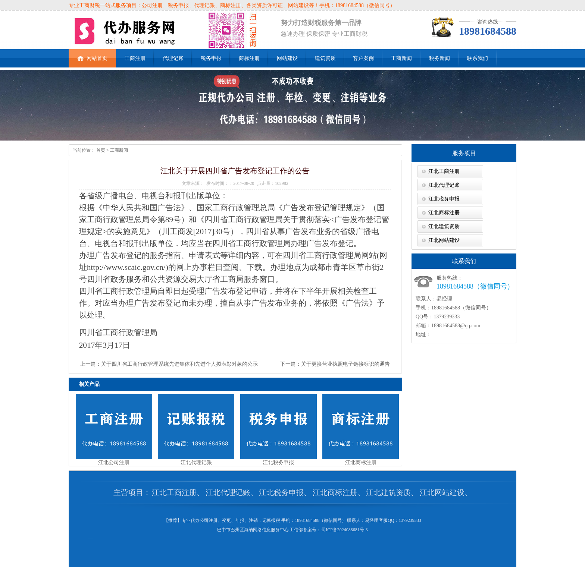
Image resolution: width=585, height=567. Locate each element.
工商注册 (135, 58)
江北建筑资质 (444, 226)
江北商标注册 (444, 212)
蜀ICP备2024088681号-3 (344, 529)
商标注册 (249, 58)
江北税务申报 (444, 199)
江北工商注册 (444, 171)
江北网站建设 (444, 240)
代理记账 (173, 58)
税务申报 (211, 58)
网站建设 (287, 58)
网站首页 (92, 55)
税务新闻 (439, 58)
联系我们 (477, 58)
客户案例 (363, 58)
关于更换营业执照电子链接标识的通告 (345, 364)
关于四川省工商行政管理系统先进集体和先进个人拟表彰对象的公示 (179, 364)
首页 (100, 150)
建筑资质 (325, 58)
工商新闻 (401, 58)
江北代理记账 (444, 185)
